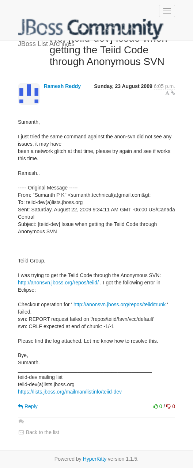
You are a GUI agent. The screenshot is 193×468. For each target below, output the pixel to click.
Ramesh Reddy (62, 86)
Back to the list (38, 432)
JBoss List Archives (91, 29)
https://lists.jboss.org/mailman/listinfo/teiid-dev (70, 392)
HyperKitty (95, 459)
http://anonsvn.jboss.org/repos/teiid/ (58, 282)
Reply (28, 406)
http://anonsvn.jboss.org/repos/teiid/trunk (119, 304)
